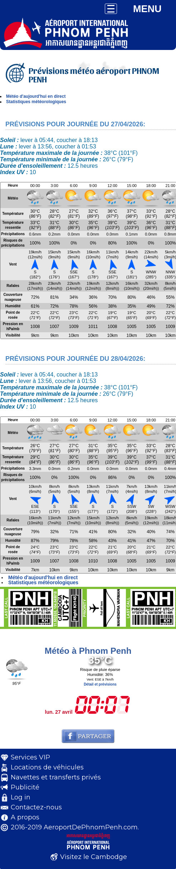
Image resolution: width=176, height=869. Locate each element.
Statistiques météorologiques (36, 101)
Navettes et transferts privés (56, 777)
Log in (20, 797)
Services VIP (30, 757)
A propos (25, 817)
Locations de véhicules (47, 767)
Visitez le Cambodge (93, 857)
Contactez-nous (36, 807)
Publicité (25, 787)
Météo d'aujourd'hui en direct (35, 96)
